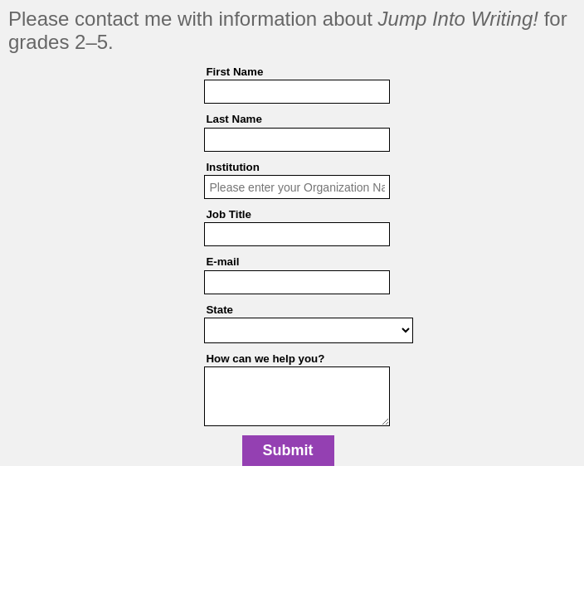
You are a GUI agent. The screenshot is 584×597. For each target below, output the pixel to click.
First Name (234, 71)
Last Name (233, 119)
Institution (232, 167)
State (219, 309)
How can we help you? (265, 358)
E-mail (222, 261)
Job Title (228, 214)
